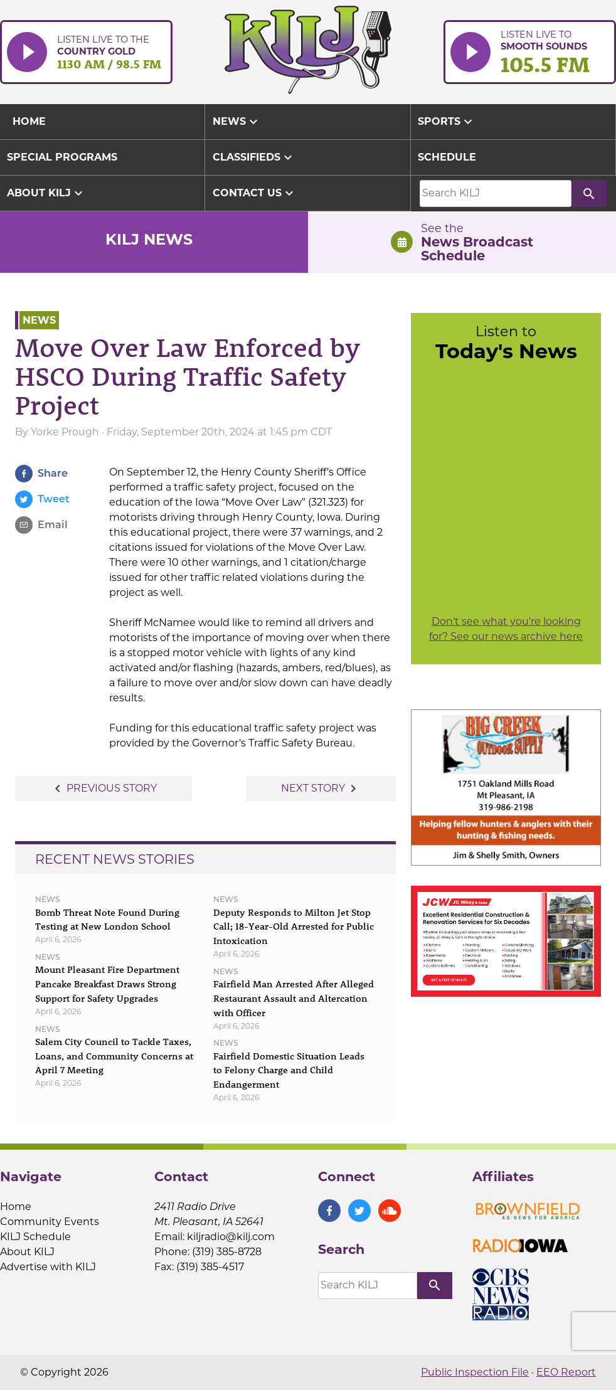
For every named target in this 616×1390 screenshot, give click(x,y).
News (237, 121)
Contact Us (255, 193)
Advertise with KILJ (48, 1267)
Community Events (49, 1222)
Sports (446, 121)
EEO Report (566, 1372)
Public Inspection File (475, 1372)
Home (15, 1206)
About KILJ (46, 193)
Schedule (447, 157)
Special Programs (62, 157)
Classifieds (254, 157)
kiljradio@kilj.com (231, 1237)
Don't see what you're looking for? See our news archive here (506, 628)
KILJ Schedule (35, 1237)
